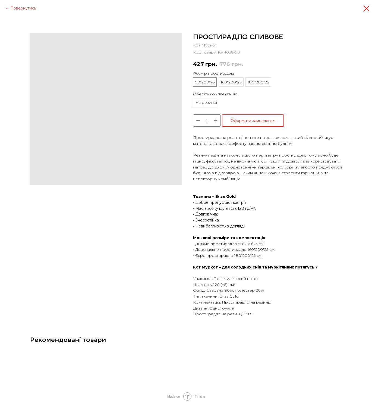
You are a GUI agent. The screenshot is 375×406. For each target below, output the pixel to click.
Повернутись (23, 8)
